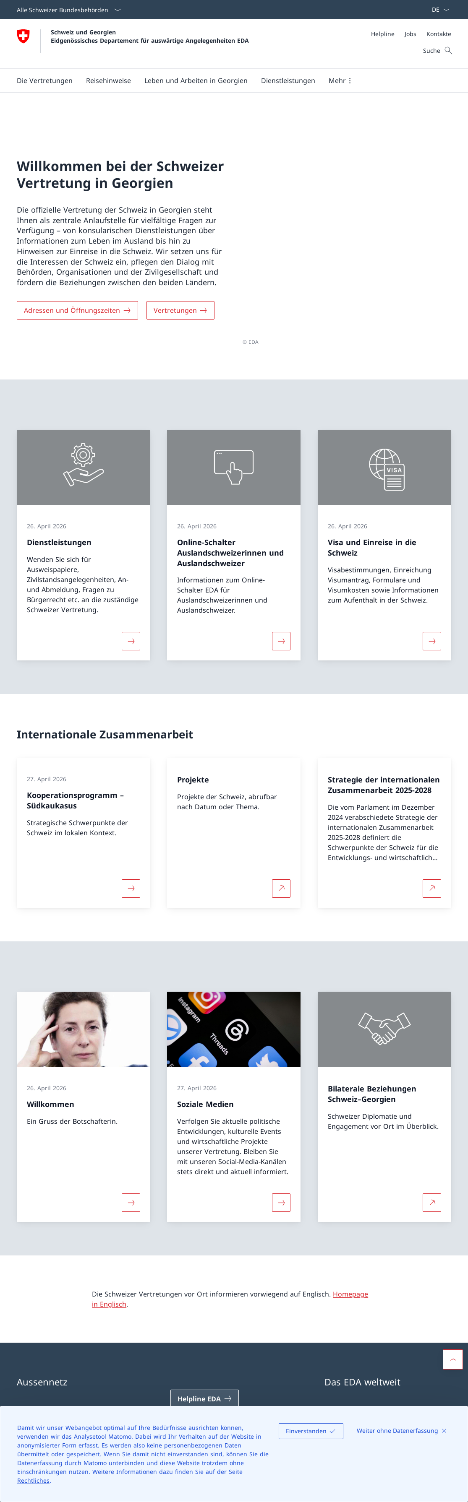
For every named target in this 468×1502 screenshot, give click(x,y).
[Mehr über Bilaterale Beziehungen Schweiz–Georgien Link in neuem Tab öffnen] (432, 1166)
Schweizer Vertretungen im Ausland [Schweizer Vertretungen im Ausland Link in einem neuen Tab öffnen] (387, 1378)
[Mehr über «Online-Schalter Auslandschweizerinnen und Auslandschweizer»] (281, 605)
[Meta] (411, 33)
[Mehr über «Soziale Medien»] (281, 1166)
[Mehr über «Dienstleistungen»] (131, 605)
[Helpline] (383, 33)
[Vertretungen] (180, 292)
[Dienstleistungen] (288, 80)
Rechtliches (33, 1480)
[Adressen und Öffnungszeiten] (77, 292)
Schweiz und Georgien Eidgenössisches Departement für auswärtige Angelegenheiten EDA (150, 36)
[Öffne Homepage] (133, 43)
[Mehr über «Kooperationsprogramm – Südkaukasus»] (131, 852)
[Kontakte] (438, 33)
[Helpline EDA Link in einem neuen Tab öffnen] (204, 1363)
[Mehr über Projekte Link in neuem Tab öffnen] (281, 852)
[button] (44, 80)
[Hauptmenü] (227, 80)
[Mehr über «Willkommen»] (131, 1166)
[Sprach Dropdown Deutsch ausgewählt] (438, 9)
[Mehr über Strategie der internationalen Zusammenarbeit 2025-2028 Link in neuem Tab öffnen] (432, 852)
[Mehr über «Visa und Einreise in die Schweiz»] (432, 605)
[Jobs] (410, 33)
